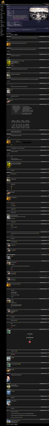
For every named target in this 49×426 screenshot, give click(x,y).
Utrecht (34, 29)
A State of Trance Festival (26, 29)
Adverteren (2, 33)
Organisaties (2, 26)
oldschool (26, 17)
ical (45, 28)
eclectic (20, 16)
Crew (1, 29)
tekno (15, 18)
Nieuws (1, 9)
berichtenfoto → (39, 22)
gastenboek (46, 6)
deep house (17, 15)
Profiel (7, 4)
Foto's (1, 15)
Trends (1, 14)
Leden (1, 20)
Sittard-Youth (18, 141)
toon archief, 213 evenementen (11, 31)
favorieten (41, 6)
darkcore (14, 15)
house (19, 17)
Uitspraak (13, 141)
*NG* (7, 6)
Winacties (2, 13)
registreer (16, 34)
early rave (17, 16)
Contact (1, 28)
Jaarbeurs (31, 29)
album (37, 6)
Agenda (1, 10)
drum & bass (21, 15)
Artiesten (1, 24)
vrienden (34, 6)
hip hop (17, 17)
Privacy (1, 35)
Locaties (1, 25)
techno (14, 18)
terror (17, 18)
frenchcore (24, 16)
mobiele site (45, 3)
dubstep (24, 15)
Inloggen (1, 6)
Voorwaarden (2, 34)
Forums (1, 21)
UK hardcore (22, 18)
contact (48, 3)
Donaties (1, 31)
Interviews (1, 17)
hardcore (14, 17)
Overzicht (1, 8)
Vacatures (1, 30)
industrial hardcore (22, 17)
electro (22, 16)
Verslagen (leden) (2, 22)
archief (47, 28)
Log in (12, 34)
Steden (1, 27)
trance (19, 18)
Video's (1, 16)
